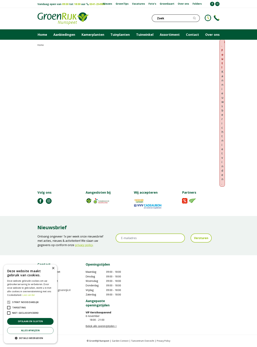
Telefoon (217, 17)
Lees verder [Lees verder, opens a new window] (28, 295)
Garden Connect (120, 340)
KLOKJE (208, 17)
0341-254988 (97, 4)
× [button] (53, 268)
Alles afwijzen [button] (30, 330)
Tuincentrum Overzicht (142, 340)
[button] (30, 338)
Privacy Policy (163, 340)
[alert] (30, 304)
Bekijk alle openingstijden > (101, 326)
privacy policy (84, 245)
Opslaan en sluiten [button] (30, 321)
